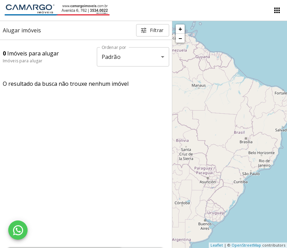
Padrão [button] (111, 57)
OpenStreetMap (246, 245)
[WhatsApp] (18, 230)
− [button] (180, 38)
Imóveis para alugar (22, 61)
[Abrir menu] (277, 10)
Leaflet (217, 245)
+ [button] (180, 29)
